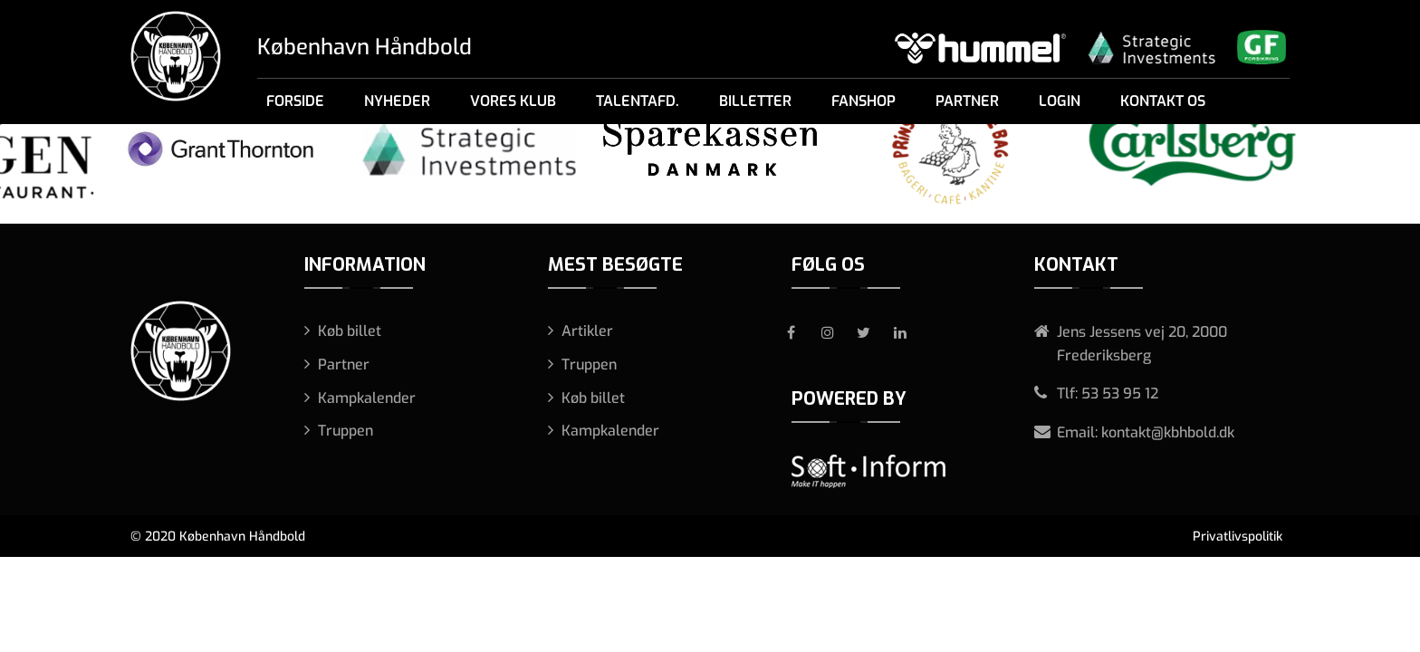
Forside (295, 100)
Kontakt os (1162, 100)
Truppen (345, 430)
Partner (967, 100)
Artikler (587, 330)
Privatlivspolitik (1237, 536)
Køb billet (349, 330)
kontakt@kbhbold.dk (1167, 432)
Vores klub (513, 100)
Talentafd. (637, 100)
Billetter (755, 100)
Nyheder (397, 100)
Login (1059, 100)
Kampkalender (367, 398)
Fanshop (863, 100)
